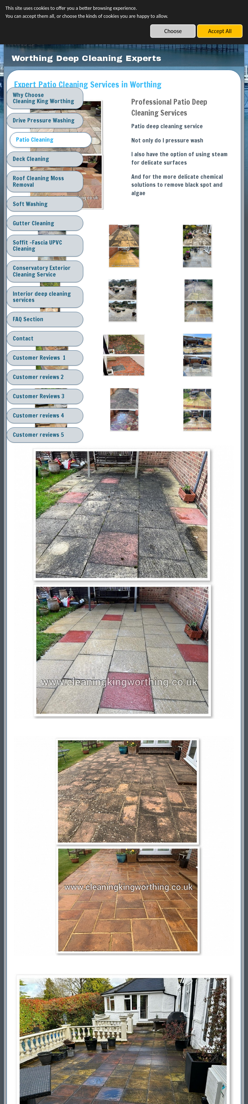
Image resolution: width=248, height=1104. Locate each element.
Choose (173, 31)
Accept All (220, 31)
